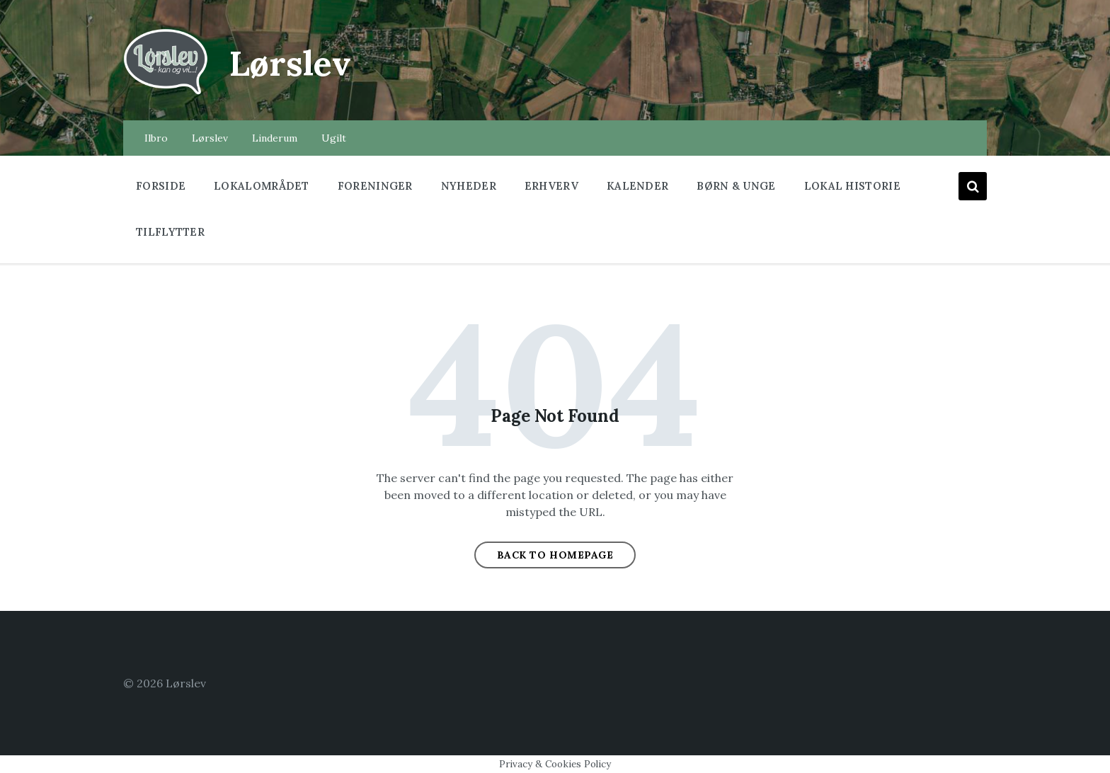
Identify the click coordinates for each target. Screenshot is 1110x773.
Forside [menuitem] (160, 186)
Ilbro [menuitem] (156, 138)
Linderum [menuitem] (274, 138)
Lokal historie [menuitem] (852, 186)
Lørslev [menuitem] (210, 138)
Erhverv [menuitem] (551, 186)
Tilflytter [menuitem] (170, 232)
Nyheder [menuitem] (468, 186)
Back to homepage (555, 555)
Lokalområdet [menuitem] (261, 186)
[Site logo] (165, 93)
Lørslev (290, 63)
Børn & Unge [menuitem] (736, 186)
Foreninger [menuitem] (375, 186)
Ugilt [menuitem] (333, 138)
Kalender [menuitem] (637, 186)
